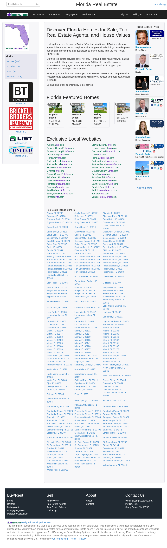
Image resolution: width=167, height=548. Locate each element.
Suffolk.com (104, 190)
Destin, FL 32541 (55, 250)
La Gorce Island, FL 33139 (87, 307)
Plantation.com (58, 184)
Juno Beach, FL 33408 (85, 301)
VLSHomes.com (59, 538)
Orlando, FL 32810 (84, 389)
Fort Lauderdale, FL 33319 (115, 259)
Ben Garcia (141, 113)
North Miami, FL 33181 (85, 369)
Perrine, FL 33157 (111, 414)
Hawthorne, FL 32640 (57, 287)
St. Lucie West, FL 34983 (115, 437)
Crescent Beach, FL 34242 (87, 241)
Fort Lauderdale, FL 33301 (87, 256)
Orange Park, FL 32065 (86, 386)
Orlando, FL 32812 (112, 386)
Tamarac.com (100, 193)
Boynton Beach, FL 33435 (59, 222)
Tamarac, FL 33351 (112, 451)
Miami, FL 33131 (83, 331)
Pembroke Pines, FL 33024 (116, 411)
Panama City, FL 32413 (58, 406)
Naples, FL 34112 (83, 361)
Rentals (11, 504)
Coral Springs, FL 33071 (58, 241)
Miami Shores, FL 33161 (86, 358)
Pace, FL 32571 (82, 394)
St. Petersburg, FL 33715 (59, 445)
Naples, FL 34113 (111, 361)
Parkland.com (58, 180)
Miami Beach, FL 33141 (86, 355)
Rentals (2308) (14, 76)
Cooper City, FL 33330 (85, 238)
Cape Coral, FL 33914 (85, 227)
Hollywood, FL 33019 (113, 287)
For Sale (38, 14)
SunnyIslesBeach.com (60, 193)
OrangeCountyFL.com (105, 171)
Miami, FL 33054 (111, 327)
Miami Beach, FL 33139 (58, 355)
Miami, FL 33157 (83, 349)
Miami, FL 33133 (55, 337)
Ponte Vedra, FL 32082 (86, 420)
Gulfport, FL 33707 (112, 283)
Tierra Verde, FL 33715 (114, 454)
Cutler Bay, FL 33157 (57, 244)
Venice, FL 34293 (55, 457)
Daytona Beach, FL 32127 (87, 247)
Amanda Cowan (143, 137)
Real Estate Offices (56, 507)
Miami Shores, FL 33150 (58, 358)
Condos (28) (13, 66)
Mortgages (70, 14)
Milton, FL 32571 (111, 358)
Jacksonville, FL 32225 (114, 296)
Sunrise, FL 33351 (83, 448)
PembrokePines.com (104, 180)
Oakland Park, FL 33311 (86, 380)
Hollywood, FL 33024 (57, 290)
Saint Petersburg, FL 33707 (116, 426)
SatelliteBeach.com (103, 187)
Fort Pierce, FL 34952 (57, 272)
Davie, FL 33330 (54, 247)
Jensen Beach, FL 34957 (59, 301)
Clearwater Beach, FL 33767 (116, 232)
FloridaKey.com (56, 158)
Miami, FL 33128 (83, 346)
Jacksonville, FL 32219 (85, 296)
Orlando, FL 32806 (56, 389)
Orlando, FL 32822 (112, 389)
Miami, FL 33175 (55, 352)
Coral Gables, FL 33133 (114, 238)
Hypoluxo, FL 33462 (56, 296)
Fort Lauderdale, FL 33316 (59, 259)
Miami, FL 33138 (55, 349)
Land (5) (11, 71)
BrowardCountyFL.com (60, 148)
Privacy (82, 538)
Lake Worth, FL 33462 (85, 312)
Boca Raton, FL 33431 (85, 219)
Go (37, 4)
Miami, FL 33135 (111, 331)
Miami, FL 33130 (111, 334)
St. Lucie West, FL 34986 (59, 442)
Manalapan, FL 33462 (113, 324)
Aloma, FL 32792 (55, 213)
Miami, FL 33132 (111, 340)
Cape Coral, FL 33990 (57, 227)
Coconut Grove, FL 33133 (115, 235)
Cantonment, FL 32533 (114, 222)
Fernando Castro (143, 69)
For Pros (151, 14)
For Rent (54, 14)
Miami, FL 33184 (55, 346)
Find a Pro (88, 14)
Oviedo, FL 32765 (55, 394)
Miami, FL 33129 (55, 331)
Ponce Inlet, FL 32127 (57, 420)
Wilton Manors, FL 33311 (115, 465)
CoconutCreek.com (106, 151)
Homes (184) (13, 61)
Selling (137, 14)
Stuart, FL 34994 (111, 445)
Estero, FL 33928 (83, 253)
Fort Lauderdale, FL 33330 (59, 262)
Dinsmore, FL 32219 (84, 250)
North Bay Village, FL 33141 (88, 364)
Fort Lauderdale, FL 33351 (115, 256)
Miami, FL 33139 (83, 337)
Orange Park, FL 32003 (58, 386)
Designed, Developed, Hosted (36, 522)
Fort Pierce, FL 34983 (113, 272)
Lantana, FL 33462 (112, 312)
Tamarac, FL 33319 (84, 451)
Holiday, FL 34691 (83, 287)
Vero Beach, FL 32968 (57, 460)
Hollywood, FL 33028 (57, 293)
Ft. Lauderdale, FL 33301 (87, 276)
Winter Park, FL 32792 (57, 470)
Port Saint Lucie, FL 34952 (59, 423)
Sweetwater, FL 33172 (113, 448)
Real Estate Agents (56, 504)
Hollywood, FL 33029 (85, 290)
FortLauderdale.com (59, 161)
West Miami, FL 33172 (85, 460)
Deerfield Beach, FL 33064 (115, 247)
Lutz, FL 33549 (82, 324)
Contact (90, 504)
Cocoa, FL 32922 (83, 235)
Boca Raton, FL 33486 (113, 219)
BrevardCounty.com (104, 145)
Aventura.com (55, 145)
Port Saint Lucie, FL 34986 (87, 423)
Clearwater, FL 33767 (85, 232)
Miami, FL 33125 (83, 340)
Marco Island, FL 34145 (86, 327)
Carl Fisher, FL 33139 (57, 232)
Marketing (52, 510)
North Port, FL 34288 (57, 380)
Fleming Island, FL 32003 (59, 256)
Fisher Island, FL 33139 (114, 253)
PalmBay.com (101, 174)
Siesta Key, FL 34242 (85, 433)
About (89, 500)
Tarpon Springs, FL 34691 (87, 454)
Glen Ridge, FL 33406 (57, 283)
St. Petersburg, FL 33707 (115, 442)
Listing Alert (13, 507)
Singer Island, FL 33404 (114, 433)
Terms (73, 538)
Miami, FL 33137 (111, 346)
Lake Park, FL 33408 (57, 312)
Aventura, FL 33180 (56, 216)
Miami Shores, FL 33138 (114, 355)
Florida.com (103, 158)
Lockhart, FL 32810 (56, 324)
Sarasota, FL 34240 (56, 433)
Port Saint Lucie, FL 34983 (115, 423)
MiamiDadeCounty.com (105, 167)
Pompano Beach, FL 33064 (88, 417)
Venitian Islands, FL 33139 (87, 457)
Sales (10, 500)
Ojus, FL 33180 (54, 383)
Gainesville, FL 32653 (113, 276)
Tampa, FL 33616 (55, 454)
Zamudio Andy (142, 154)
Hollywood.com (59, 167)
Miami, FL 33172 (111, 349)
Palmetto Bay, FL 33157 (114, 400)
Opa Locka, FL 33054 (85, 383)
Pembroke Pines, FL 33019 (88, 411)
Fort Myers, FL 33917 (113, 269)
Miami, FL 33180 (83, 352)
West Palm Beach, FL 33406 (116, 460)
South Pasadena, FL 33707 (60, 437)
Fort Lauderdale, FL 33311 (87, 259)
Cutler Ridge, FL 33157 (86, 244)
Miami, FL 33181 (111, 352)
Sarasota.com (58, 187)
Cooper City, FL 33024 (57, 238)
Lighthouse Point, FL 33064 (116, 321)
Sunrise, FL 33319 (55, 448)
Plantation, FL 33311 (57, 417)
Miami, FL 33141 (83, 343)
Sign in (124, 14)
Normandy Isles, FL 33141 (59, 364)
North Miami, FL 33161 (58, 369)
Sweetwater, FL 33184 (57, 451)
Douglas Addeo (143, 47)
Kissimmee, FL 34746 (57, 307)
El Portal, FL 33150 (112, 250)
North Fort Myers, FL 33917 (116, 364)
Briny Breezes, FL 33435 (86, 222)
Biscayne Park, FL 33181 (59, 219)
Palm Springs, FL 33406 (86, 400)
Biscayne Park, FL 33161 (115, 216)
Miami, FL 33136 (55, 343)
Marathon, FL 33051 (56, 327)
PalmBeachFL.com (58, 177)
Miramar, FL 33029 (56, 361)
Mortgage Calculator (17, 513)
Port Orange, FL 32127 (114, 420)
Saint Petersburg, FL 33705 (88, 430)
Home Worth (53, 500)
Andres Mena (142, 91)
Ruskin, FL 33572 (83, 426)
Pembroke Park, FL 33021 (115, 406)
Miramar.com (55, 171)
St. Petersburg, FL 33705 (87, 445)
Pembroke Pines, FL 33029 (60, 414)
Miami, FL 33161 (111, 343)
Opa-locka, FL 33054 (113, 383)
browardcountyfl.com (104, 148)
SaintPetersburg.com (105, 184)
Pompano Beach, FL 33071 (116, 417)
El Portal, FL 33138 (56, 253)
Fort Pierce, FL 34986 (85, 272)
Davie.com (99, 154)
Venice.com (104, 197)
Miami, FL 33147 (55, 334)
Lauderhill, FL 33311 (112, 317)
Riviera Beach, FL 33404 (58, 426)
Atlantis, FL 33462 (111, 213)
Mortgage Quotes (16, 510)
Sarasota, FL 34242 (112, 430)
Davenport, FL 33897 (113, 244)
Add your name (144, 188)
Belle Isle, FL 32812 (84, 216)
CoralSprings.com (58, 154)
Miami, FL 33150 (55, 340)
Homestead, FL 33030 (113, 293)
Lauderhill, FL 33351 (56, 321)
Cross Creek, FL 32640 (114, 241)
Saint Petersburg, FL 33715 (60, 430)
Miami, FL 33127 (83, 334)
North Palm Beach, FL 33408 (117, 375)
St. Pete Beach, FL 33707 (87, 442)
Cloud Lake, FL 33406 (57, 235)
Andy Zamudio (142, 176)
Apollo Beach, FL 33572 (86, 213)
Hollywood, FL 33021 (113, 290)
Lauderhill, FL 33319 (84, 321)
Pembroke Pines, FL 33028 (60, 411)
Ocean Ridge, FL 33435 (114, 380)
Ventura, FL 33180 (112, 457)
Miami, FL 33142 (111, 337)
